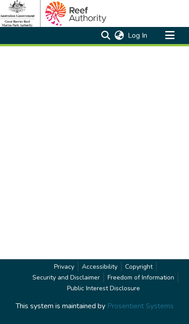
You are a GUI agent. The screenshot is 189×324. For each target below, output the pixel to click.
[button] (105, 35)
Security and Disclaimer (66, 277)
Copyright (139, 266)
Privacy (64, 266)
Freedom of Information (141, 277)
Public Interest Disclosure (103, 288)
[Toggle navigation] (169, 35)
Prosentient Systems (140, 306)
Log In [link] (138, 35)
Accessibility (99, 266)
